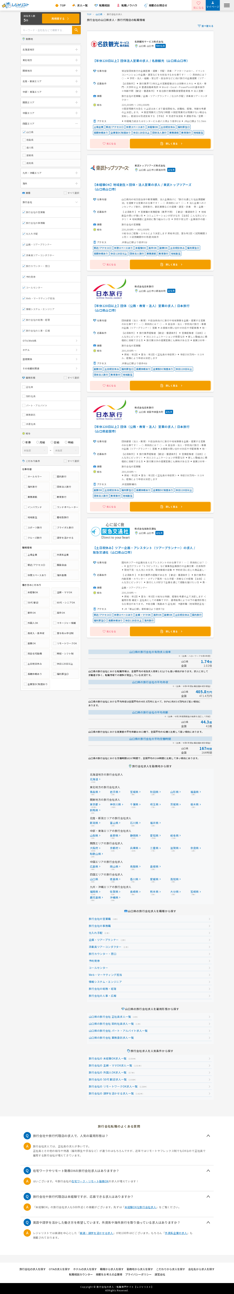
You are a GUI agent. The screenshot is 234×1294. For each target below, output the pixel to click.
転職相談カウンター (81, 1274)
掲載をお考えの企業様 (109, 1274)
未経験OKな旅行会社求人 (140, 1207)
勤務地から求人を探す (140, 1269)
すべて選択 (71, 192)
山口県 (99, 14)
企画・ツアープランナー (37, 244)
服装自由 (60, 564)
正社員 (27, 386)
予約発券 (29, 276)
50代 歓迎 (31, 602)
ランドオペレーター (65, 507)
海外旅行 (30, 486)
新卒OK (30, 612)
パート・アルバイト (35, 405)
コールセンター (32, 287)
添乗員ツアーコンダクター (38, 255)
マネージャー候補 (64, 622)
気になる (198, 7)
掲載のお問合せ (158, 5)
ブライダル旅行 (63, 527)
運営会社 (160, 1274)
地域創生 (30, 517)
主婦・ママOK (62, 592)
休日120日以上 (63, 663)
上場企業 (30, 554)
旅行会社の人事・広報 (36, 330)
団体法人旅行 (62, 486)
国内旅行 (60, 476)
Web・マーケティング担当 (38, 298)
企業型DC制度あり (36, 684)
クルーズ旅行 (33, 537)
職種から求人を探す (112, 1269)
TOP (63, 5)
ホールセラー (33, 476)
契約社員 (29, 396)
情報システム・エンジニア (38, 309)
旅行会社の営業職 (33, 212)
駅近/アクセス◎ (34, 564)
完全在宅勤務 (33, 653)
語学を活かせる (63, 537)
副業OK (30, 643)
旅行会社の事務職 (33, 222)
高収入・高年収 (34, 633)
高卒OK (59, 612)
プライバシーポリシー (138, 1274)
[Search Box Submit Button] (76, 30)
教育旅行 (60, 496)
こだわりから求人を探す (170, 1269)
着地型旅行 (61, 517)
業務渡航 (30, 496)
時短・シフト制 (63, 653)
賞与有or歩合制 (63, 633)
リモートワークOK (65, 643)
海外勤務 (60, 575)
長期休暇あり (33, 673)
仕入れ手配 (30, 233)
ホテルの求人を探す (85, 1269)
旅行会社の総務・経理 (36, 319)
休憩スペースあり (35, 575)
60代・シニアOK (64, 602)
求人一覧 (82, 5)
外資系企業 (61, 554)
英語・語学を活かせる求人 (96, 1233)
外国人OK (31, 622)
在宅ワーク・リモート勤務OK (90, 1181)
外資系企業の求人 (176, 1233)
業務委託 (29, 414)
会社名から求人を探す (201, 1269)
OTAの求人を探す (59, 1269)
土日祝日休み (33, 663)
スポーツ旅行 (33, 527)
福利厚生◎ (61, 673)
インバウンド (33, 507)
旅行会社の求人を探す (32, 1269)
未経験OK (31, 592)
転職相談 (104, 5)
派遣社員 (29, 423)
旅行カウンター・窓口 (36, 266)
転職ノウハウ (129, 5)
